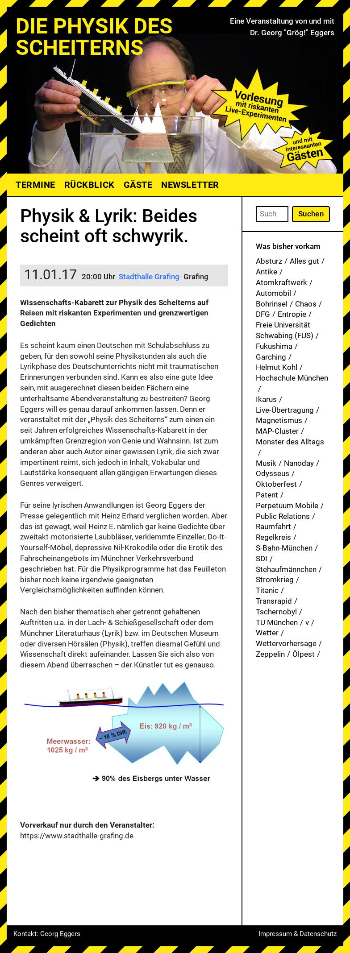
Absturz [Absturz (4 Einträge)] (269, 261)
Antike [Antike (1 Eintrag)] (266, 271)
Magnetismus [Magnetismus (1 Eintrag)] (279, 420)
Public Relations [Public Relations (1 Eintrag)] (283, 516)
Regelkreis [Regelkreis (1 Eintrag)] (273, 537)
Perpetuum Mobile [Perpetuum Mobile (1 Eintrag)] (287, 505)
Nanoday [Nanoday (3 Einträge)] (299, 463)
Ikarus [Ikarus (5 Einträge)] (266, 399)
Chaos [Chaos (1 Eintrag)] (306, 303)
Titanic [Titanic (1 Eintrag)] (267, 590)
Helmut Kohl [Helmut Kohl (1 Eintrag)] (276, 367)
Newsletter (190, 184)
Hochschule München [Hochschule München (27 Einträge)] (292, 377)
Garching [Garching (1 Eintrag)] (271, 356)
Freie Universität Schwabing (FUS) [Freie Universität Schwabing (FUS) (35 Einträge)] (284, 330)
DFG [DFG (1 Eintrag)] (263, 314)
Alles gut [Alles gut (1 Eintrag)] (304, 261)
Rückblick (89, 184)
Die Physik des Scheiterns (94, 36)
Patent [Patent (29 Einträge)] (267, 494)
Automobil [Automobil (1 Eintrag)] (273, 293)
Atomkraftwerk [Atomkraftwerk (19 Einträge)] (281, 282)
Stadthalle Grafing (149, 276)
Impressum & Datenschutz (297, 934)
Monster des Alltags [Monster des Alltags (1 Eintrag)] (290, 441)
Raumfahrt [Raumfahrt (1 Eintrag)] (273, 526)
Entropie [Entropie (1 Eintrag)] (292, 314)
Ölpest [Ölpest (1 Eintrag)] (303, 654)
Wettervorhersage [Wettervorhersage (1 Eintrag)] (286, 643)
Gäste (138, 184)
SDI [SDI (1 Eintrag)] (261, 558)
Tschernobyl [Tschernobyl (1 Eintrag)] (276, 611)
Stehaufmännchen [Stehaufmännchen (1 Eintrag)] (286, 569)
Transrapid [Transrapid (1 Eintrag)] (274, 601)
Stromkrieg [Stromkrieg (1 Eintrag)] (275, 579)
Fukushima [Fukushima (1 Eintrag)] (274, 346)
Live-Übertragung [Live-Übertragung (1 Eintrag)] (285, 410)
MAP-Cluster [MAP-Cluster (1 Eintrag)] (277, 431)
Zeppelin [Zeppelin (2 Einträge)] (270, 654)
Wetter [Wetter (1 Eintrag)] (267, 632)
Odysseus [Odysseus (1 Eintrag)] (272, 473)
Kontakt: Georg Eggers (46, 934)
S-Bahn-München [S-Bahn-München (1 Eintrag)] (284, 547)
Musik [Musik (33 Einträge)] (266, 463)
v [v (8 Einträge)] (307, 622)
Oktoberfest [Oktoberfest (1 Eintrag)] (276, 484)
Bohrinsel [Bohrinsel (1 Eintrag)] (272, 303)
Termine (35, 184)
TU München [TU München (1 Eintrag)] (277, 622)
